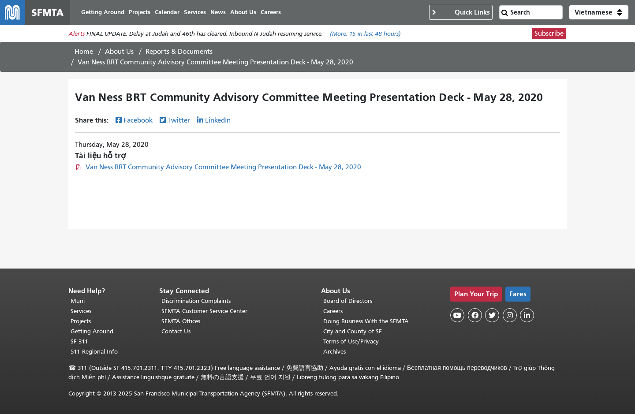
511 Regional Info (94, 351)
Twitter (179, 120)
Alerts (77, 33)
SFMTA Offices (180, 321)
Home (84, 52)
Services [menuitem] (195, 12)
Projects (81, 321)
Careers (333, 311)
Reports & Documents (179, 52)
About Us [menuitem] (243, 12)
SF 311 (79, 341)
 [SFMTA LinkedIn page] (527, 315)
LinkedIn (218, 120)
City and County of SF (352, 331)
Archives (334, 351)
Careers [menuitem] (271, 12)
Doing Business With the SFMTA (366, 321)
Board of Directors (347, 301)
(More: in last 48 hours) (365, 33)
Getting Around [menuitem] (102, 12)
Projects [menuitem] (139, 12)
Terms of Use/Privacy (351, 341)
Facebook (138, 120)
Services (81, 311)
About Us (119, 52)
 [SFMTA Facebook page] (474, 315)
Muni (78, 301)
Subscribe (549, 33)
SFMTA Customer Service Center (204, 311)
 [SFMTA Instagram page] (510, 315)
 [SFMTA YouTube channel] (457, 315)
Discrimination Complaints (196, 301)
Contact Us (175, 331)
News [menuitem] (218, 12)
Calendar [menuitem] (167, 12)
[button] (598, 12)
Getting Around (92, 331)
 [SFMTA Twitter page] (492, 315)
